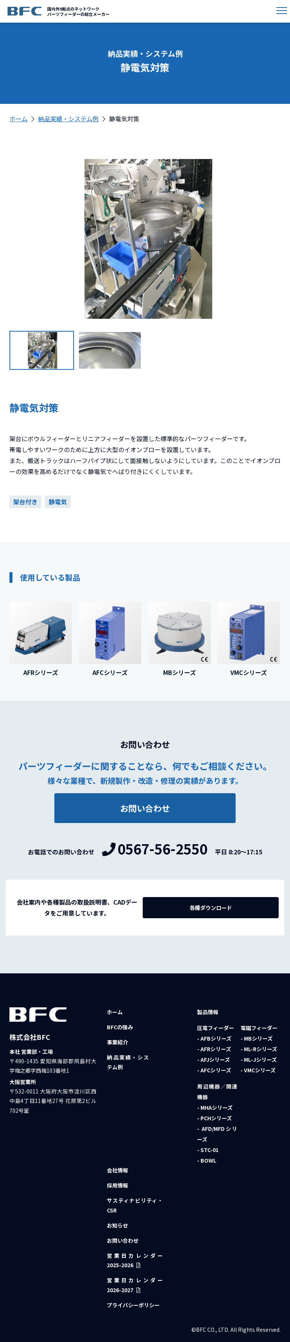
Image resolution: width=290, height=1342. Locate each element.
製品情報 (207, 1012)
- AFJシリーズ (213, 1059)
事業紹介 (117, 1042)
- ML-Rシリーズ (259, 1049)
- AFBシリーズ (214, 1038)
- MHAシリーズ (215, 1107)
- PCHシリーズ (214, 1118)
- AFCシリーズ (214, 1070)
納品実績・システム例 (68, 118)
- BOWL (206, 1160)
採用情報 (117, 1185)
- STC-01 (208, 1150)
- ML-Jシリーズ (259, 1059)
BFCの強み (120, 1027)
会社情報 (117, 1170)
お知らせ (117, 1225)
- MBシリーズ (257, 1038)
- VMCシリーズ (258, 1070)
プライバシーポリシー (133, 1305)
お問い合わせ (123, 1240)
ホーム (18, 118)
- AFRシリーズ (214, 1049)
